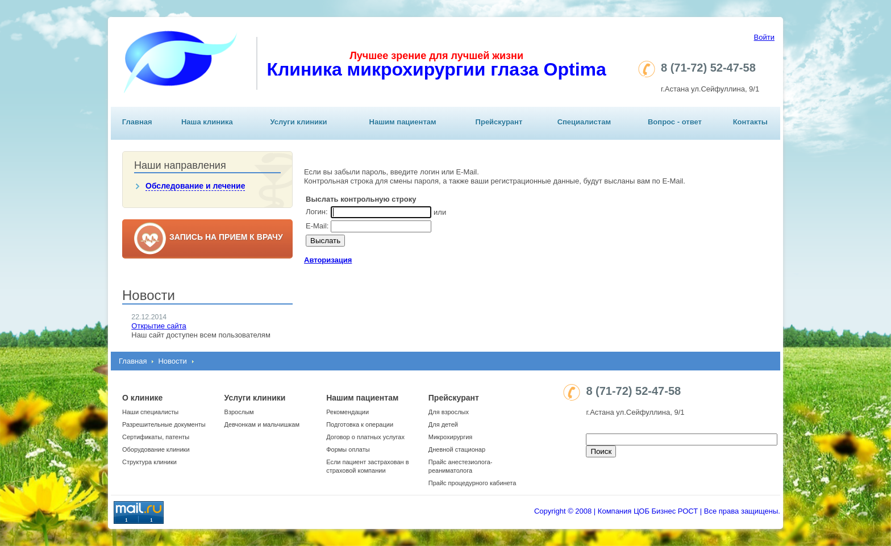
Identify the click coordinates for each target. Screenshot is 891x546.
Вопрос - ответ (675, 122)
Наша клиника (207, 122)
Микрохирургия (450, 437)
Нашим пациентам (402, 122)
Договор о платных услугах (365, 437)
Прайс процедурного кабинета (472, 483)
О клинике (142, 397)
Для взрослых (448, 412)
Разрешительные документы (164, 424)
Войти (764, 37)
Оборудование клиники (156, 449)
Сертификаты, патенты (155, 437)
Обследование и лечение (195, 185)
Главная (137, 122)
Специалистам (584, 122)
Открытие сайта (158, 326)
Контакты (750, 122)
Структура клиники (149, 462)
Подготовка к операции (359, 424)
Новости (172, 361)
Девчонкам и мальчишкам (261, 424)
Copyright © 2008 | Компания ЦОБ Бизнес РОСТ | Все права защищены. (657, 511)
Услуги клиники (298, 122)
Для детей (443, 424)
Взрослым (239, 412)
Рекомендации (347, 412)
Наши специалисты (150, 412)
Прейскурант (499, 122)
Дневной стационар (456, 449)
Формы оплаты (347, 449)
